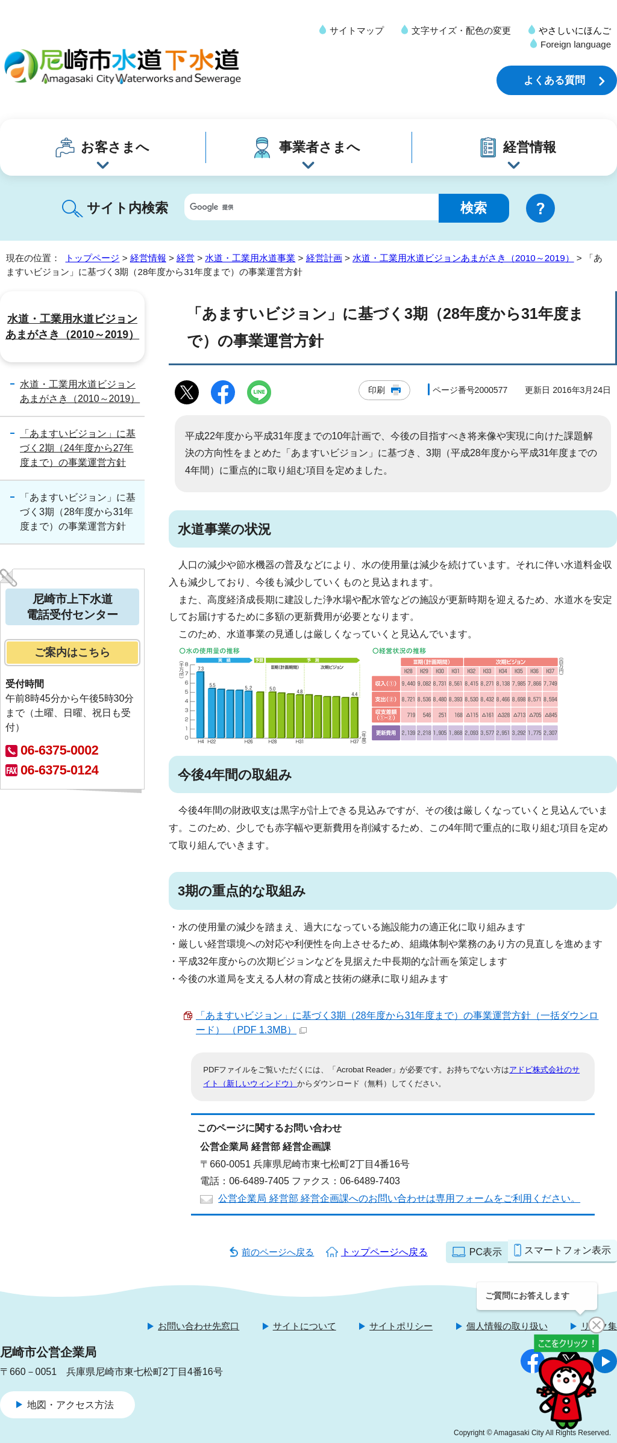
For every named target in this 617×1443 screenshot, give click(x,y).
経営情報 (529, 147)
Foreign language (575, 44)
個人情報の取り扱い (507, 1326)
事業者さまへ (319, 147)
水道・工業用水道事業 (250, 258)
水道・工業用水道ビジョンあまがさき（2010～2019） (463, 258)
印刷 (376, 390)
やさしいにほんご (575, 30)
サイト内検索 (127, 207)
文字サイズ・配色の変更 (461, 30)
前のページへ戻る (278, 1252)
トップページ (92, 258)
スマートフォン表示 (567, 1250)
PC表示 (485, 1252)
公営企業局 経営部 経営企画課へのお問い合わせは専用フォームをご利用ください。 (399, 1198)
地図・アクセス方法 (70, 1405)
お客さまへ (115, 147)
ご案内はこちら (72, 652)
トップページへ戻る (384, 1252)
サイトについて (304, 1326)
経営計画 (324, 258)
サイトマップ (357, 30)
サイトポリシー (401, 1326)
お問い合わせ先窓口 (198, 1326)
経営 (186, 258)
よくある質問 (554, 80)
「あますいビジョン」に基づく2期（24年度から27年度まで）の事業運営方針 (78, 448)
